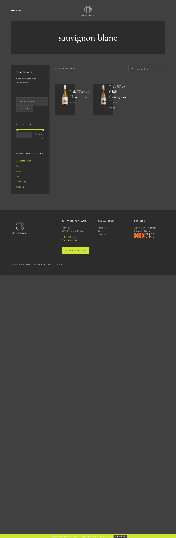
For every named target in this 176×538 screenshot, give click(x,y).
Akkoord (120, 536)
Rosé (18, 171)
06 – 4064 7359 (70, 237)
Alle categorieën (23, 161)
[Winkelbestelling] (146, 69)
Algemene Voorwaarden (145, 228)
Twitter (101, 231)
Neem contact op (75, 250)
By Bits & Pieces (55, 264)
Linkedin (102, 234)
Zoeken (25, 109)
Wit (18, 176)
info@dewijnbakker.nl (74, 240)
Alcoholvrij (21, 182)
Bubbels (20, 187)
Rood (18, 166)
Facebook (102, 228)
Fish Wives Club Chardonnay (82, 94)
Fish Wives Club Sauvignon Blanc (118, 94)
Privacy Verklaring (142, 231)
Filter (24, 135)
